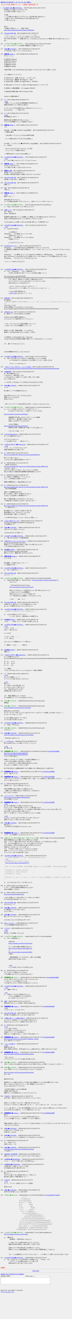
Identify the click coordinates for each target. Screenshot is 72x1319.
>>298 (6, 1008)
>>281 (6, 804)
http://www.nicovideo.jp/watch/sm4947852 (16, 754)
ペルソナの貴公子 (9, 1044)
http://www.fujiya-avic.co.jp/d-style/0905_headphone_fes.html (21, 1039)
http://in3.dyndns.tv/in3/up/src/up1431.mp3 (21, 587)
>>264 (6, 675)
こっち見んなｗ (9, 741)
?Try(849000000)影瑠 (52, 977)
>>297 (6, 993)
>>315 (6, 1181)
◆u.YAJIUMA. (10, 49)
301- (22, 2)
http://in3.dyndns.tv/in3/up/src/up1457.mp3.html (17, 707)
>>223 (6, 101)
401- (25, 2)
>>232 (6, 194)
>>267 (6, 626)
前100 (14, 1274)
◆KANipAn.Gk (15, 444)
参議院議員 (7, 371)
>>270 (6, 682)
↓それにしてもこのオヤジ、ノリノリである (17, 367)
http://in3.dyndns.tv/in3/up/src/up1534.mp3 (20, 943)
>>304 (6, 1045)
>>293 (6, 930)
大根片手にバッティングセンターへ (15, 541)
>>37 (6, 859)
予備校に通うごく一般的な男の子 (14, 1018)
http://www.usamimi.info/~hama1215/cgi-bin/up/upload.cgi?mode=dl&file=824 (26, 487)
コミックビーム (9, 795)
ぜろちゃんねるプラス (7, 1293)
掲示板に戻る (5, 1274)
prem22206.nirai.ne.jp (11, 434)
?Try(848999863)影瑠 (48, 1113)
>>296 (6, 988)
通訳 (5, 1001)
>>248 (6, 446)
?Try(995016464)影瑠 (53, 751)
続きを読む (36, 1271)
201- (19, 2)
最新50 (29, 2)
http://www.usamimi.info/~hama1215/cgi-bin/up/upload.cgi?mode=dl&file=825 (26, 505)
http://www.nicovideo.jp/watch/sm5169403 (20, 952)
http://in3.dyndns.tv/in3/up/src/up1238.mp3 (44, 580)
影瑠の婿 (7, 298)
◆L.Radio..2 (9, 54)
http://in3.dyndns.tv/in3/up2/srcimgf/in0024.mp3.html (19, 1149)
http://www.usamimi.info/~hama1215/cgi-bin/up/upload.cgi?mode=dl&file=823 (26, 466)
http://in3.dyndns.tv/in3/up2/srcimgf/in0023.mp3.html (19, 1072)
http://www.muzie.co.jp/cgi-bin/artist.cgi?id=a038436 (18, 735)
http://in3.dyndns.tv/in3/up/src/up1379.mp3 (16, 426)
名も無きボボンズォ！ (11, 246)
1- (14, 2)
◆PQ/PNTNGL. (13, 8)
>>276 (6, 746)
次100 (17, 1274)
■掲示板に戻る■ (5, 2)
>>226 (6, 115)
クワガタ (7, 928)
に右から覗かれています (11, 521)
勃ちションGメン (9, 923)
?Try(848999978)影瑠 (48, 1052)
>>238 (6, 227)
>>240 (14, 293)
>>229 (6, 159)
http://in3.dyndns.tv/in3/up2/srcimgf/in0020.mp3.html (19, 1054)
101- (16, 2)
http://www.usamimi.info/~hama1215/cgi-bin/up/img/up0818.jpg (22, 454)
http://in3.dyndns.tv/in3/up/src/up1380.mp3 (16, 414)
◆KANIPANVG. (15, 655)
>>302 (6, 1027)
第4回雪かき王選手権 (10, 1154)
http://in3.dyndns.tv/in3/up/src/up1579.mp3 (16, 1234)
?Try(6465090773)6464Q (53, 1195)
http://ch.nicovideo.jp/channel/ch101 (14, 894)
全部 (12, 2)
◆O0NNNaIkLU (12, 1159)
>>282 (6, 816)
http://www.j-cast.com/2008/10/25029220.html (17, 797)
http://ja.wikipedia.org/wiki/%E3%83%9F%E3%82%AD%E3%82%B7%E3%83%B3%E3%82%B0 (31, 368)
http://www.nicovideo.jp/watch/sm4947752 (16, 753)
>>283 (10, 965)
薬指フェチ (7, 210)
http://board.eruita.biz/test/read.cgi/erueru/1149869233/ (19, 30)
